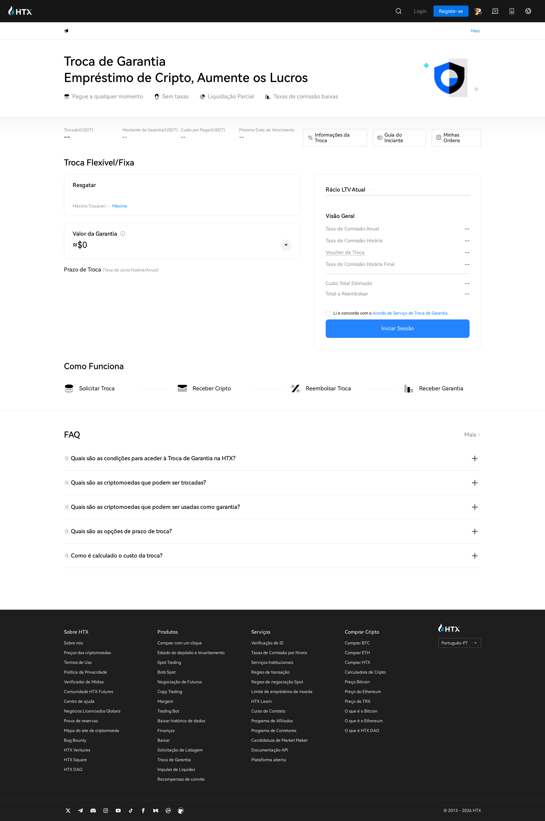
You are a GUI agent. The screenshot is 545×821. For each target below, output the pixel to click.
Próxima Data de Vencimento (266, 130)
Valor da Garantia (95, 233)
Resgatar (84, 185)
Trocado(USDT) (78, 130)
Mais (472, 434)
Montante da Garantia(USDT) (150, 130)
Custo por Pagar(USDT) (203, 130)
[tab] (272, 458)
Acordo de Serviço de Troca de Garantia (410, 313)
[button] (272, 458)
